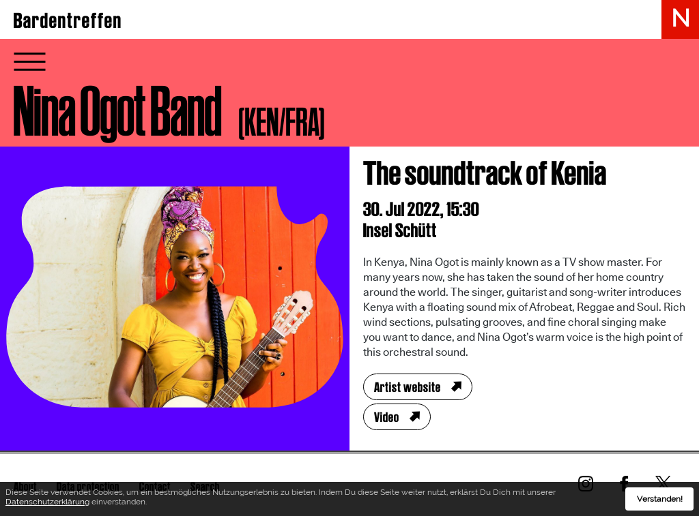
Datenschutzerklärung (47, 504)
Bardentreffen (68, 20)
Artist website (407, 387)
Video (386, 417)
